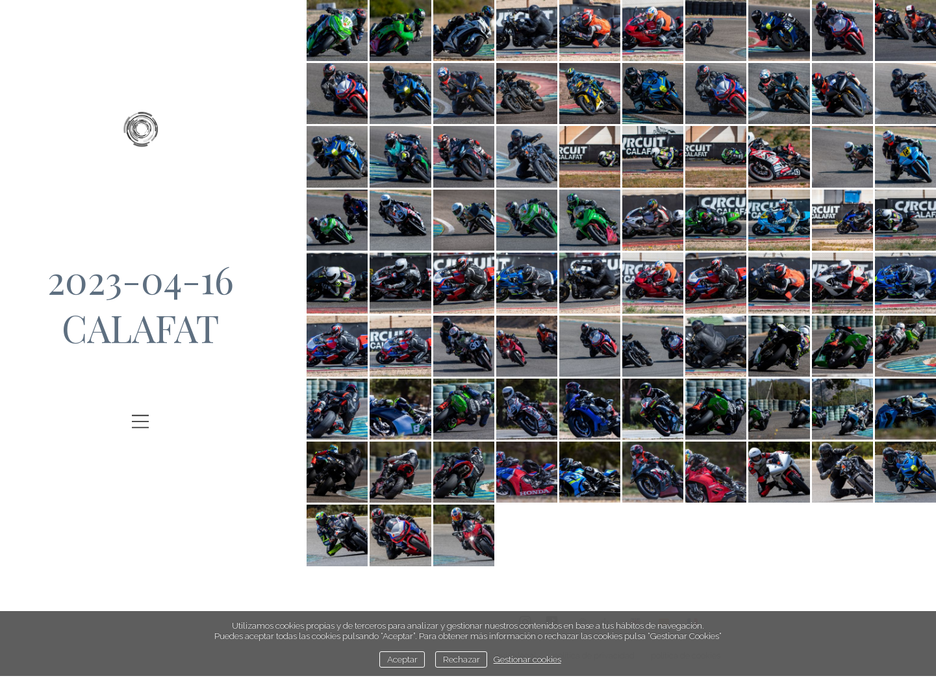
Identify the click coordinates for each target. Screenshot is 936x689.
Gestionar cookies (527, 659)
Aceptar (402, 659)
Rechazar (461, 659)
